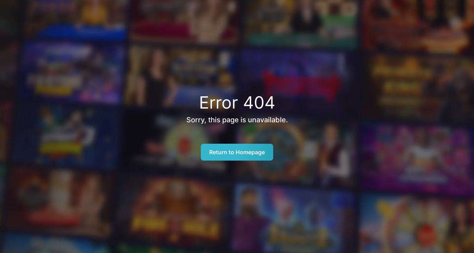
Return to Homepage (237, 152)
